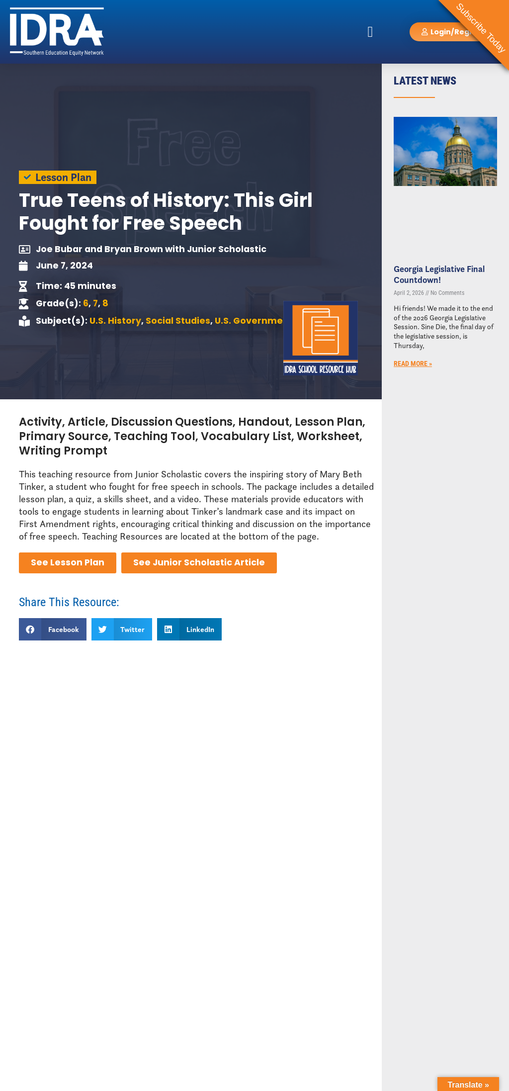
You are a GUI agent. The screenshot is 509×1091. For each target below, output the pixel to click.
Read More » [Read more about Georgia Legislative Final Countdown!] (413, 364)
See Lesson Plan (67, 562)
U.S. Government (254, 321)
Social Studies (178, 321)
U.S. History (115, 321)
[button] (370, 31)
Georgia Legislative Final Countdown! (439, 274)
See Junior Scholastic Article (199, 562)
